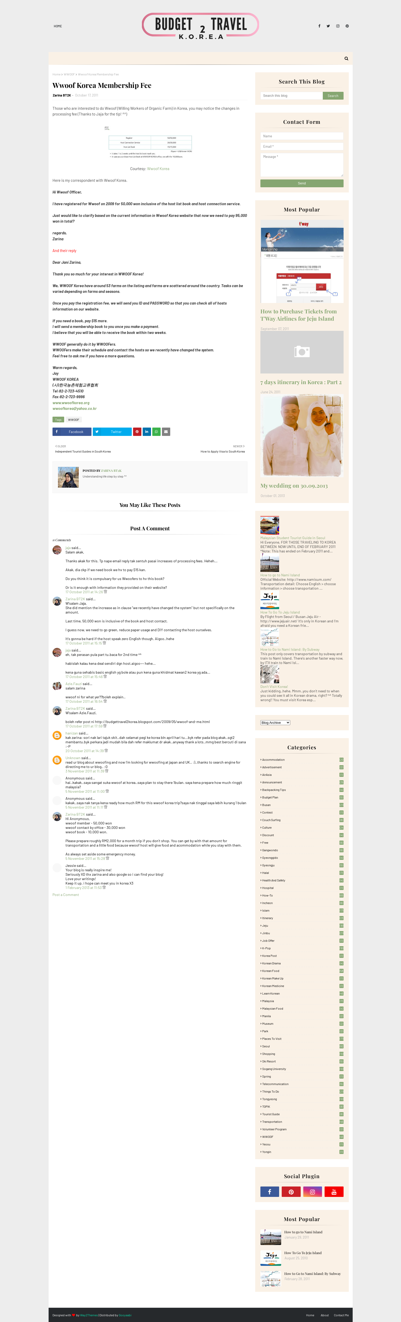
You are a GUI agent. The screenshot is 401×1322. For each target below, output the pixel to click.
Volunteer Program (303, 1129)
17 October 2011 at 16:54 (84, 701)
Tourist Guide (303, 1114)
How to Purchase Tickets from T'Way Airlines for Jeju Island (298, 314)
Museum (303, 1023)
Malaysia (303, 1001)
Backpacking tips (303, 789)
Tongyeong (303, 1099)
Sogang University (303, 1069)
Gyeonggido (303, 857)
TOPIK (303, 1106)
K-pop (303, 948)
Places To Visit (303, 1038)
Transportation (303, 1121)
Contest (303, 812)
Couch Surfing (303, 820)
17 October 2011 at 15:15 (84, 643)
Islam (303, 910)
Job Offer (303, 940)
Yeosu (303, 1144)
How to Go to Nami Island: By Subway (289, 649)
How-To (303, 895)
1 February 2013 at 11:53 (83, 887)
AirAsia (303, 774)
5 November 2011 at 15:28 (85, 858)
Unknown (73, 758)
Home (58, 26)
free (303, 842)
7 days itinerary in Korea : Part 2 (301, 381)
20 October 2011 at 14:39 (84, 751)
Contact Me (341, 1315)
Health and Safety (303, 880)
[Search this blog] (291, 96)
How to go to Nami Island (280, 575)
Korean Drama (303, 963)
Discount (303, 835)
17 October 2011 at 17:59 (84, 726)
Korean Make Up (303, 978)
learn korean (303, 993)
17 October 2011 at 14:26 (84, 592)
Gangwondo (303, 850)
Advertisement (303, 767)
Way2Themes (89, 1315)
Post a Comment (65, 894)
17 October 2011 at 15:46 (84, 676)
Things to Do (303, 1091)
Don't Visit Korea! (274, 686)
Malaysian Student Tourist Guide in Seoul (292, 538)
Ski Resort (303, 1061)
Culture (303, 827)
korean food (303, 970)
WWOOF (69, 74)
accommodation (303, 759)
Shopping (303, 1053)
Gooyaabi (125, 1315)
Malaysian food (303, 1008)
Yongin (303, 1151)
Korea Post (303, 955)
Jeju (303, 925)
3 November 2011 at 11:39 (85, 771)
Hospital (303, 887)
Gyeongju (303, 865)
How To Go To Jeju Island (280, 612)
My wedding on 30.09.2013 (294, 485)
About (325, 1315)
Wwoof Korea (158, 168)
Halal (303, 872)
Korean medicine (303, 986)
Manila (303, 1016)
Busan (303, 805)
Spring (303, 1076)
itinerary (303, 918)
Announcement (303, 782)
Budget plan (303, 797)
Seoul (303, 1046)
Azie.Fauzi (73, 683)
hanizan (71, 733)
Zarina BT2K (62, 95)
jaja (68, 547)
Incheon (303, 903)
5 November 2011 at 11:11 (84, 807)
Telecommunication (303, 1084)
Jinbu (303, 933)
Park (303, 1031)
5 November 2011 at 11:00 (85, 791)
